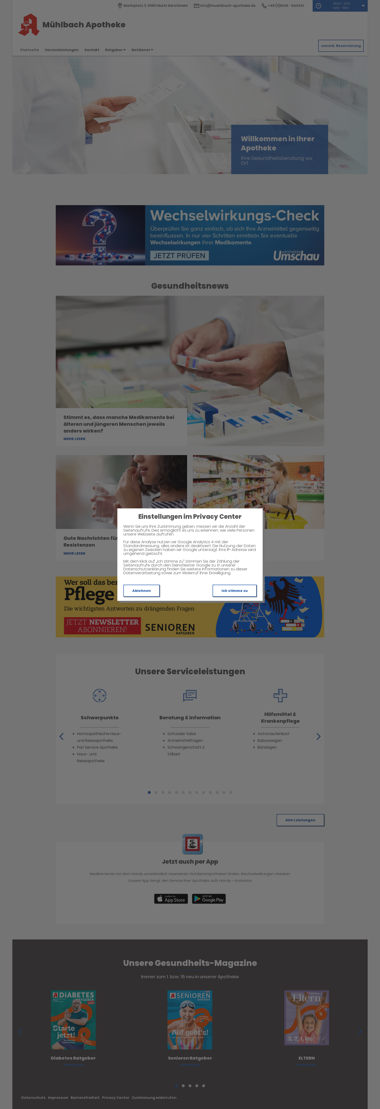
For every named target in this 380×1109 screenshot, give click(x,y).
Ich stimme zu (235, 590)
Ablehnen (141, 590)
